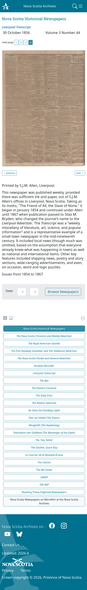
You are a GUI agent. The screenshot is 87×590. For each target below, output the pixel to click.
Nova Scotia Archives (39, 6)
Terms (26, 570)
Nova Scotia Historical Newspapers (44, 328)
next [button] (80, 172)
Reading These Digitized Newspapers (44, 492)
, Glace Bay (44, 447)
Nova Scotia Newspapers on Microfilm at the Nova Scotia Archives (44, 501)
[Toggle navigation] (77, 6)
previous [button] (9, 172)
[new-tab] (5, 318)
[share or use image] (11, 318)
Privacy (8, 570)
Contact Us (11, 545)
